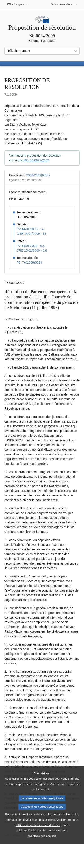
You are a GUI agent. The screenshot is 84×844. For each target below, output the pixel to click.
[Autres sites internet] (64, 4)
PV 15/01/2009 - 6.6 (31, 246)
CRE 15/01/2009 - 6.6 (32, 250)
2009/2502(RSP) (38, 175)
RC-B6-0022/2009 (36, 160)
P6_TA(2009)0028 (29, 262)
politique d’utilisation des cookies (37, 838)
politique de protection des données (37, 833)
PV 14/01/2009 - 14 (30, 229)
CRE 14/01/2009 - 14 (31, 233)
